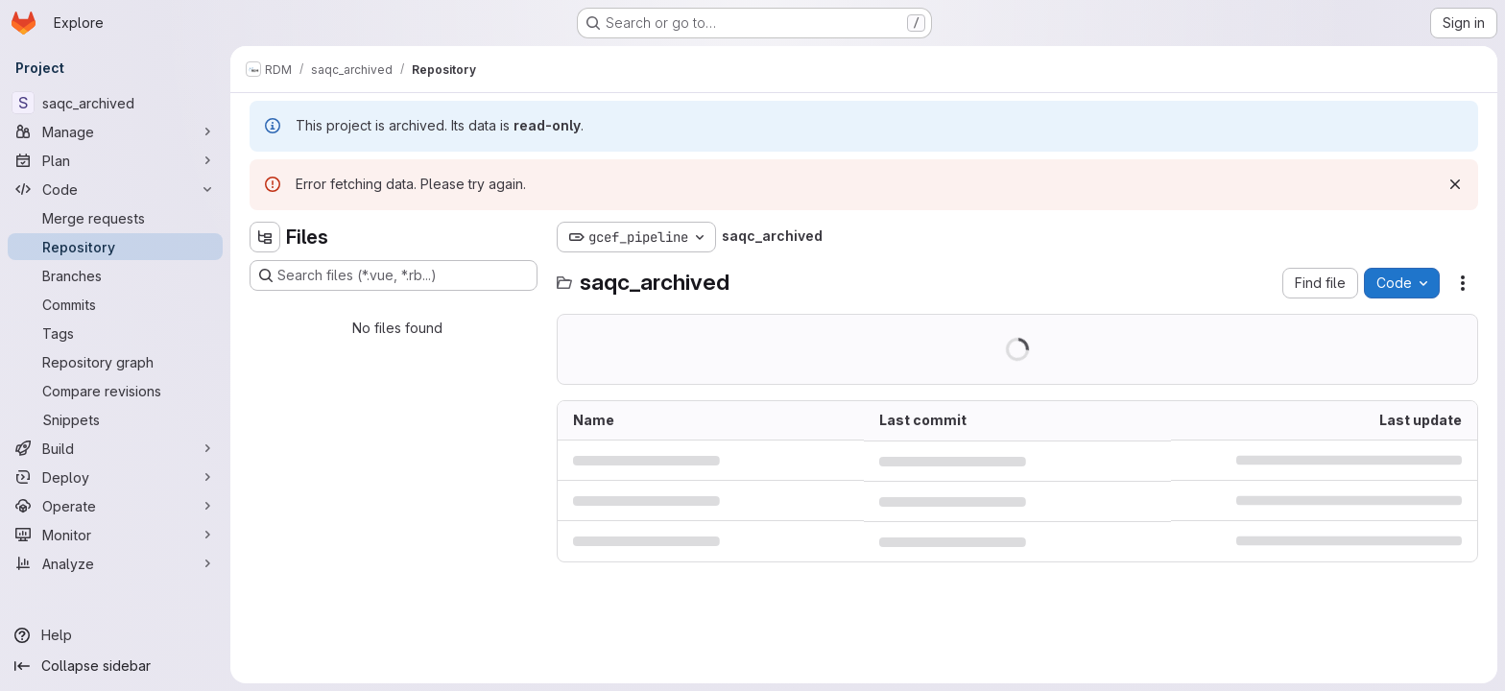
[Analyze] (115, 563)
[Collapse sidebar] (115, 666)
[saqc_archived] (115, 102)
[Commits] (115, 304)
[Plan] (115, 160)
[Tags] (115, 333)
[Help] (115, 635)
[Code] (115, 189)
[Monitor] (115, 534)
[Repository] (115, 246)
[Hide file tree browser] (265, 237)
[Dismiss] (1455, 184)
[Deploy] (115, 477)
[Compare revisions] (115, 390)
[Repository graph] (115, 361)
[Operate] (115, 505)
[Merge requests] (115, 217)
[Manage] (115, 131)
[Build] (115, 448)
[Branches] (115, 275)
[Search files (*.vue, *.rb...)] (394, 275)
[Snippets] (115, 419)
